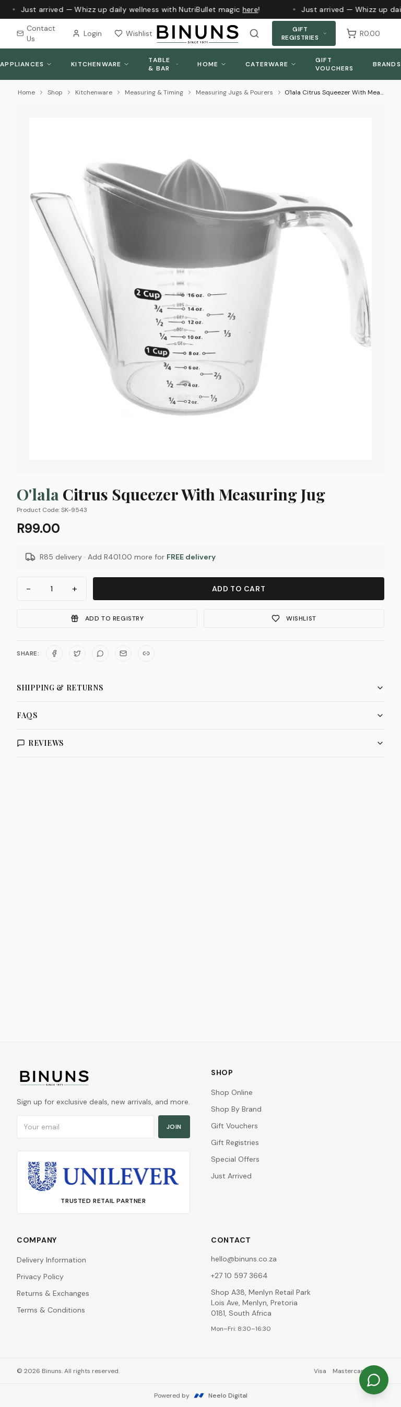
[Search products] (254, 33)
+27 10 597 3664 (239, 1275)
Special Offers (235, 1159)
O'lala (38, 494)
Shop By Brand (236, 1109)
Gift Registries (304, 33)
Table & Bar (163, 64)
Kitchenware (100, 64)
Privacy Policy (40, 1276)
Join (174, 1127)
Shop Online (232, 1092)
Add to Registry (107, 618)
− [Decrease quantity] (28, 588)
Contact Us (36, 33)
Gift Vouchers (334, 64)
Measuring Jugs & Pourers (234, 92)
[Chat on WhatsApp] (373, 1379)
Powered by (200, 1395)
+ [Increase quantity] (74, 588)
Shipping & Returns (200, 688)
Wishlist (133, 33)
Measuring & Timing (154, 92)
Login (87, 33)
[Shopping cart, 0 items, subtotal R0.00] (363, 33)
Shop (55, 92)
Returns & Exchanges (53, 1293)
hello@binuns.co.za (244, 1258)
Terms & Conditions (51, 1310)
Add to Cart (239, 588)
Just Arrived (231, 1176)
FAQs (200, 715)
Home (212, 64)
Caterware (271, 64)
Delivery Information (51, 1260)
